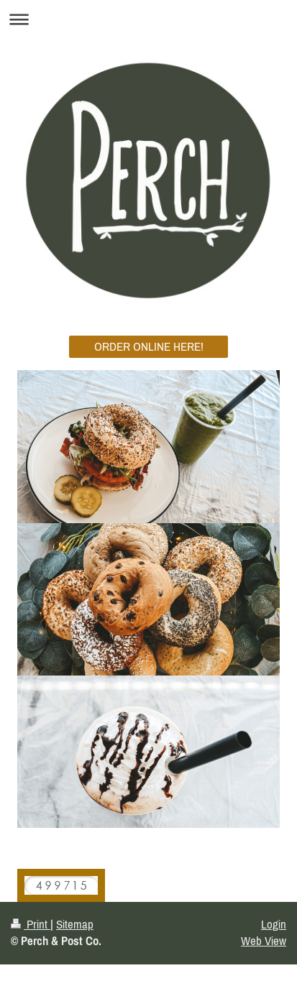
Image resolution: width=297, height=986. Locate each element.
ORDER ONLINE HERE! (149, 346)
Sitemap (74, 924)
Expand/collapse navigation (148, 19)
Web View (263, 941)
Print (30, 924)
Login (273, 924)
